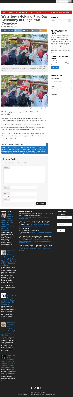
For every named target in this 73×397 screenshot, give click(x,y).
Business (26, 12)
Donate (53, 12)
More (47, 12)
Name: (53, 86)
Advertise (59, 12)
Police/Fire (18, 12)
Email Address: (55, 78)
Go (70, 20)
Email (6, 194)
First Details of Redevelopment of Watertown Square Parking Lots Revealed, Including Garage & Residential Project (35, 241)
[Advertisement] (62, 110)
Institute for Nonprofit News (48, 394)
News (5, 12)
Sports (33, 12)
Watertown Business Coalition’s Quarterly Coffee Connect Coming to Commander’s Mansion (8, 329)
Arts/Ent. (40, 12)
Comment (6, 167)
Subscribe (66, 12)
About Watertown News (12, 144)
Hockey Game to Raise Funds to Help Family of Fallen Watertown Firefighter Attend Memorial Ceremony (7, 222)
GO (70, 1)
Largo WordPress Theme (30, 394)
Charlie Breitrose (25, 217)
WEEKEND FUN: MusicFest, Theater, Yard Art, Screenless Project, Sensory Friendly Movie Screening (8, 361)
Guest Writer (6, 26)
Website (5, 199)
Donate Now (55, 67)
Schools (11, 12)
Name (6, 187)
